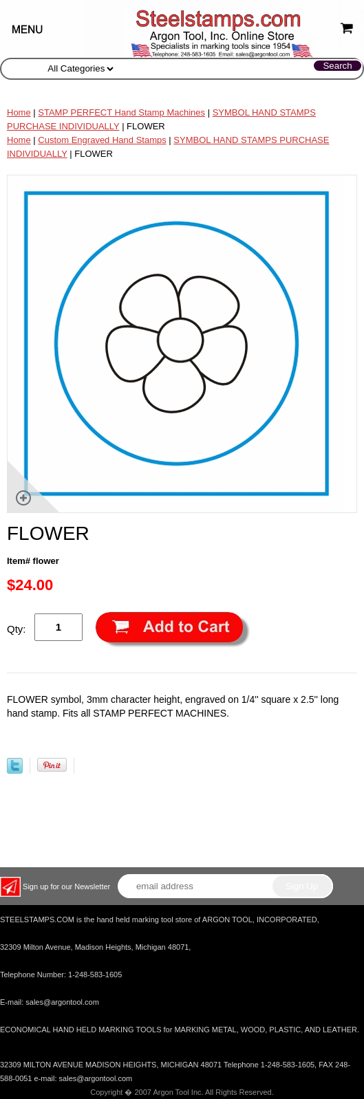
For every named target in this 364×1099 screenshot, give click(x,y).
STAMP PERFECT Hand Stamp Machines (121, 112)
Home (19, 112)
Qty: (16, 629)
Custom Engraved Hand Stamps (102, 140)
